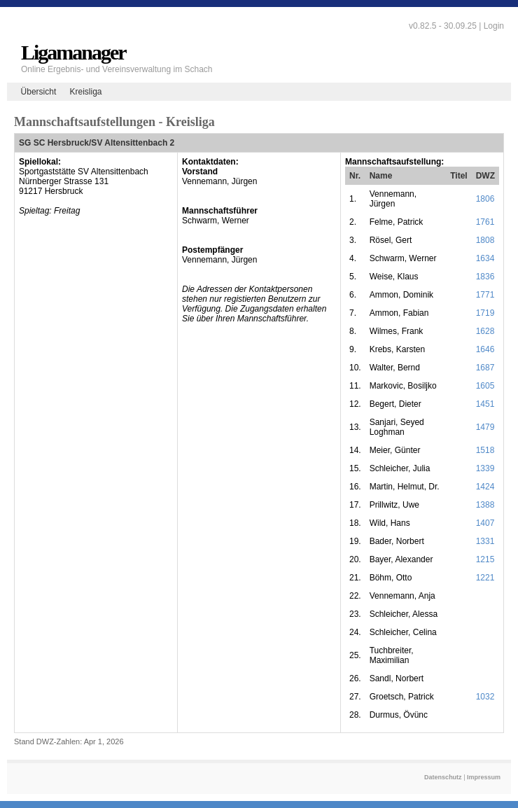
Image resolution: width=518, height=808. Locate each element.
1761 (485, 222)
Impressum (483, 777)
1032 (485, 697)
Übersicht (39, 92)
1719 (485, 313)
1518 (485, 450)
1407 (485, 523)
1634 (485, 258)
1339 (485, 468)
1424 (485, 487)
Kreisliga (85, 92)
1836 (485, 276)
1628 (485, 331)
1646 (485, 349)
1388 (485, 505)
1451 (485, 404)
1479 (485, 427)
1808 (485, 240)
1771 (485, 295)
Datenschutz (443, 777)
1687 (485, 367)
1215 (485, 559)
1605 (485, 386)
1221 (485, 578)
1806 (485, 199)
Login (494, 26)
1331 (485, 541)
